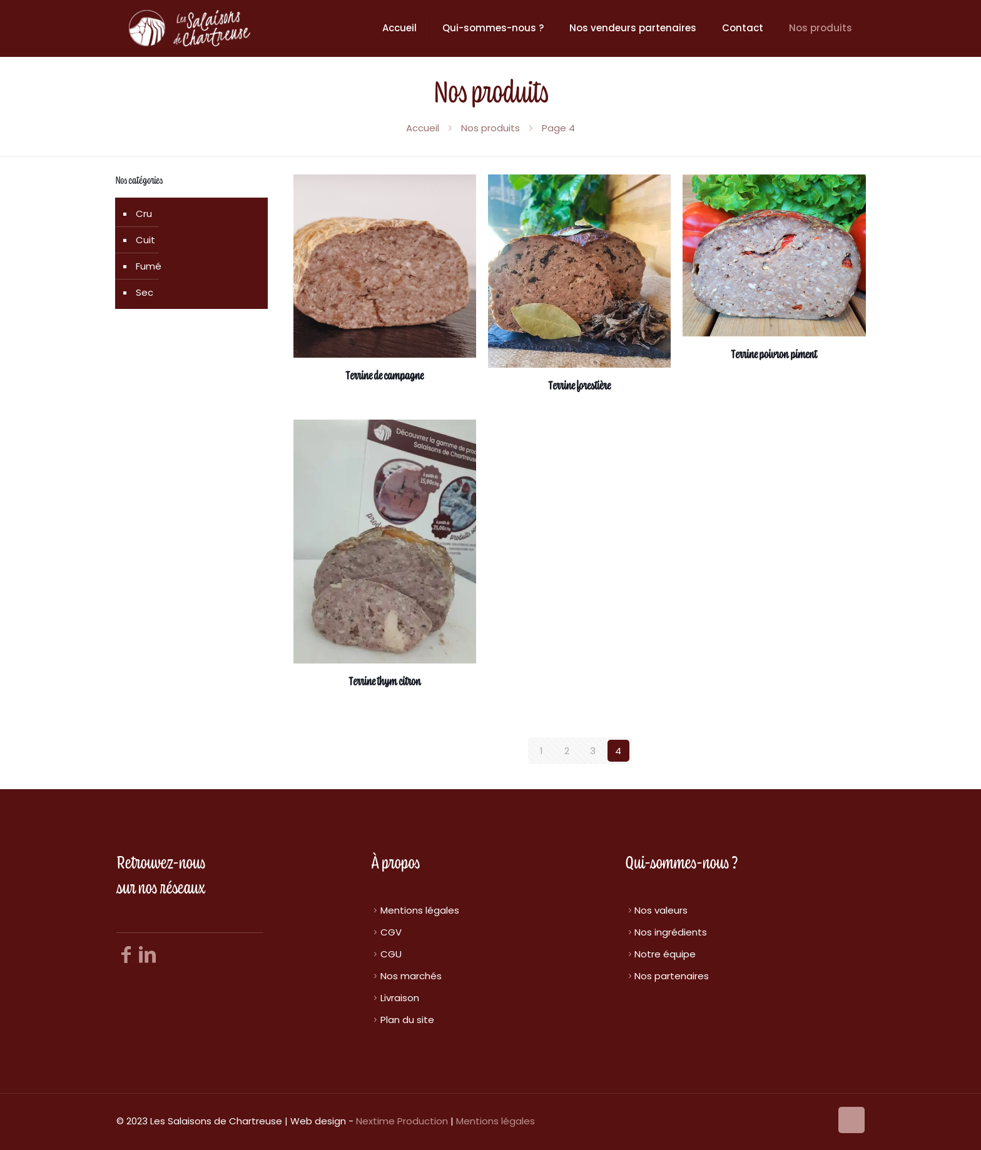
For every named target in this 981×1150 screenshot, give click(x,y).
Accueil (422, 127)
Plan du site (407, 1019)
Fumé (148, 266)
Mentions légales (419, 910)
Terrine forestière (579, 386)
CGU (391, 954)
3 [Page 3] (593, 750)
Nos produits (490, 127)
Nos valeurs (661, 910)
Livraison (399, 997)
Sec (144, 292)
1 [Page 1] (541, 750)
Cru (144, 213)
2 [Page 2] (566, 750)
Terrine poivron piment (774, 355)
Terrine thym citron (384, 682)
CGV (391, 932)
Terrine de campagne (384, 376)
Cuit (145, 239)
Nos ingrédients (670, 932)
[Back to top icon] (851, 1120)
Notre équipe (665, 954)
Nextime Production (402, 1120)
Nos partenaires (671, 975)
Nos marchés (411, 975)
